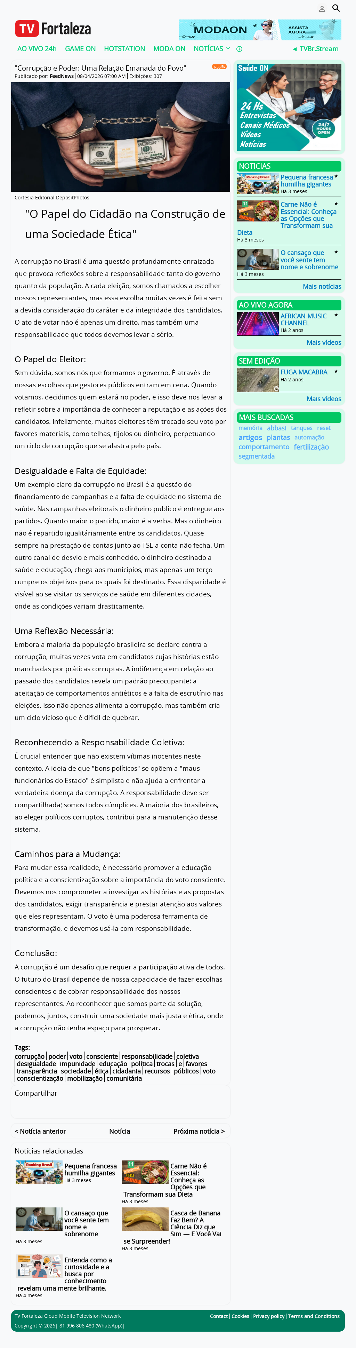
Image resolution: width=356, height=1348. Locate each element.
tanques (302, 428)
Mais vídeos (324, 342)
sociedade (76, 1071)
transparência (37, 1071)
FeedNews (62, 76)
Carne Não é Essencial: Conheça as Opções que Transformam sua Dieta (287, 218)
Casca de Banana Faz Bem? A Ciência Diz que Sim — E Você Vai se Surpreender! (172, 1226)
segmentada (256, 456)
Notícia (119, 1130)
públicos (186, 1071)
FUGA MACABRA (304, 372)
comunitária (124, 1079)
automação (309, 437)
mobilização (85, 1079)
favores (196, 1064)
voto (76, 1056)
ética (101, 1071)
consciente (102, 1056)
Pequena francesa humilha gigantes (90, 1168)
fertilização (311, 447)
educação (113, 1064)
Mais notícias (322, 286)
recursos (157, 1071)
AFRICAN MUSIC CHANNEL (303, 319)
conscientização (40, 1079)
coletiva (187, 1056)
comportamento (263, 447)
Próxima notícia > (199, 1130)
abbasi (276, 428)
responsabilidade (147, 1056)
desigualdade (36, 1064)
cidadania (126, 1071)
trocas (165, 1064)
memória (250, 428)
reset (324, 428)
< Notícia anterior (40, 1130)
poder (57, 1056)
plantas (278, 437)
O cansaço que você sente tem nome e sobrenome (86, 1222)
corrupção (29, 1056)
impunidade (77, 1064)
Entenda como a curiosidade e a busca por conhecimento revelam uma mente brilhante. (64, 1273)
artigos (250, 437)
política (142, 1064)
